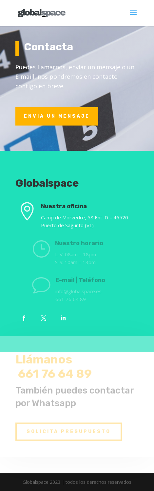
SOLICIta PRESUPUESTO (69, 428)
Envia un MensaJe (57, 116)
